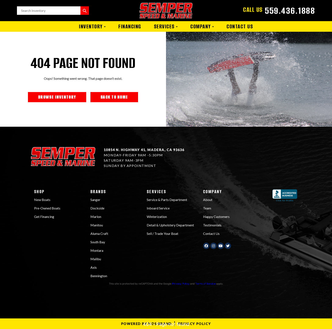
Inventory (92, 26)
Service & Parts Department (167, 200)
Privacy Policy (181, 283)
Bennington (98, 276)
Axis (93, 267)
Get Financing (44, 217)
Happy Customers (216, 217)
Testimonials (212, 225)
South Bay (97, 242)
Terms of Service (205, 283)
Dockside (97, 208)
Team (207, 208)
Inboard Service (158, 208)
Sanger (95, 200)
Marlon (95, 217)
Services (166, 26)
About (207, 200)
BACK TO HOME (114, 97)
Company (202, 26)
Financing (129, 26)
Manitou (96, 225)
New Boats (42, 200)
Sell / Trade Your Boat (162, 233)
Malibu (95, 259)
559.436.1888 (290, 10)
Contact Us (240, 26)
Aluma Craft (99, 233)
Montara (96, 250)
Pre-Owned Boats (47, 208)
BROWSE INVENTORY (57, 97)
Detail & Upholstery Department (170, 225)
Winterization (157, 217)
